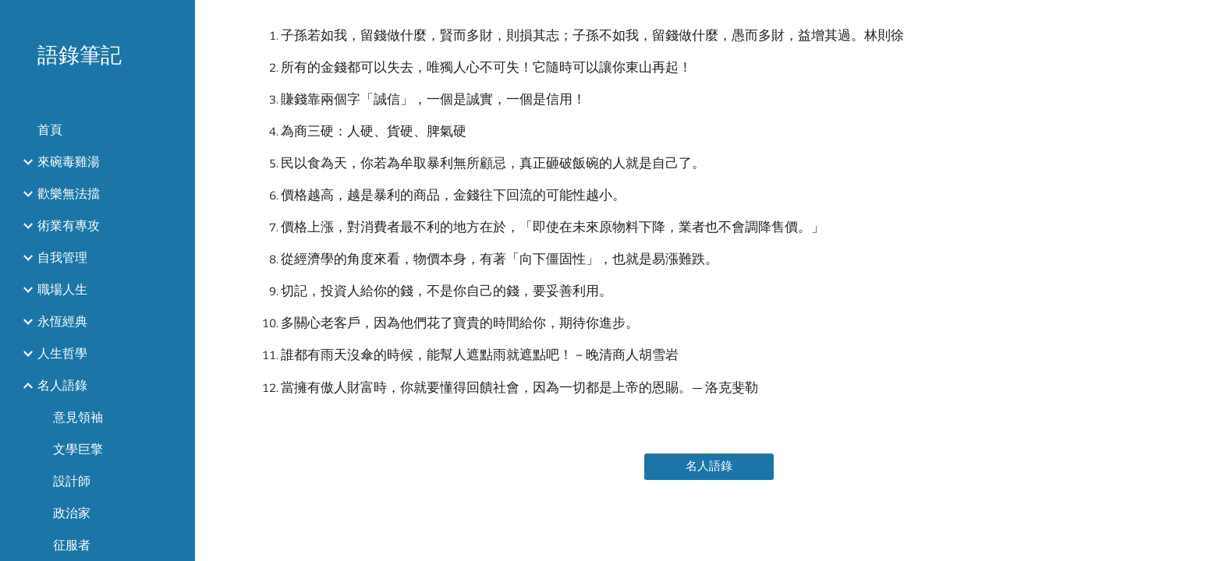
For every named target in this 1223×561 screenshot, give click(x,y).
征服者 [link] (71, 545)
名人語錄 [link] (62, 385)
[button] (1204, 22)
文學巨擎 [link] (78, 449)
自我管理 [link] (62, 257)
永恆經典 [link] (62, 321)
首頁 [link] (49, 129)
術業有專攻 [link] (68, 225)
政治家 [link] (71, 513)
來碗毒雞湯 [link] (68, 161)
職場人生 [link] (62, 289)
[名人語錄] (709, 466)
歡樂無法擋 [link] (68, 193)
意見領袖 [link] (78, 417)
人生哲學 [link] (62, 353)
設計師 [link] (71, 481)
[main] (709, 217)
